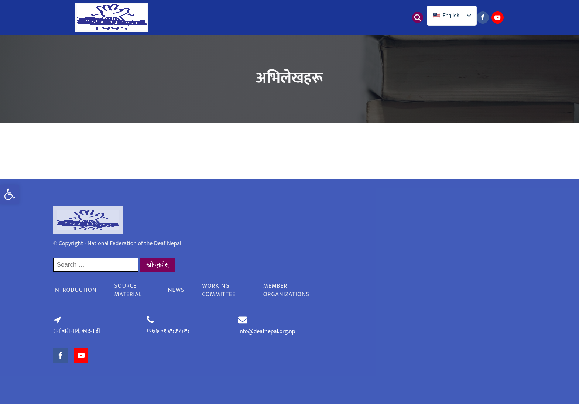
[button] (9, 194)
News (176, 290)
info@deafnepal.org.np (266, 331)
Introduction (75, 290)
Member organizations (286, 290)
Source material (128, 290)
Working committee (219, 290)
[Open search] (417, 17)
